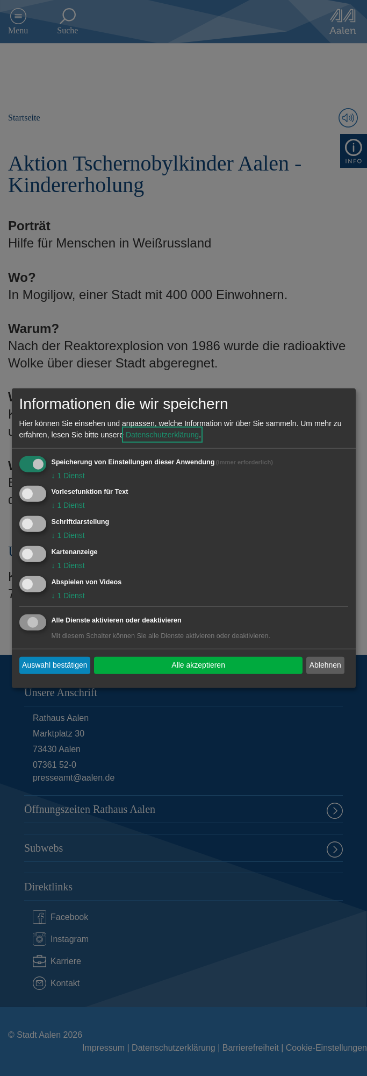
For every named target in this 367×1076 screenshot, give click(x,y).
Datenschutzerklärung (162, 434)
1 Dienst (68, 475)
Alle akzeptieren (198, 665)
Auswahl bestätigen (54, 665)
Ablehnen (325, 665)
